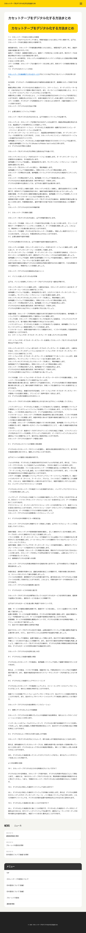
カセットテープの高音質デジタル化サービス (24, 74)
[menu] (80, 3)
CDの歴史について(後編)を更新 (17, 854)
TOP (8, 873)
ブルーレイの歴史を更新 (14, 845)
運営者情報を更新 (12, 836)
